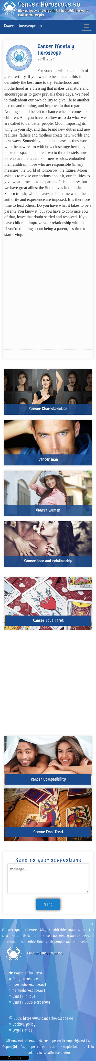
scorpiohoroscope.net (29, 984)
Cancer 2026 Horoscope (32, 1002)
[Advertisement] (48, 296)
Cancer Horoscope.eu (23, 26)
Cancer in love (24, 996)
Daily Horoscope (25, 978)
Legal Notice (23, 1030)
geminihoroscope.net (29, 990)
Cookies (14, 1058)
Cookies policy (24, 1024)
